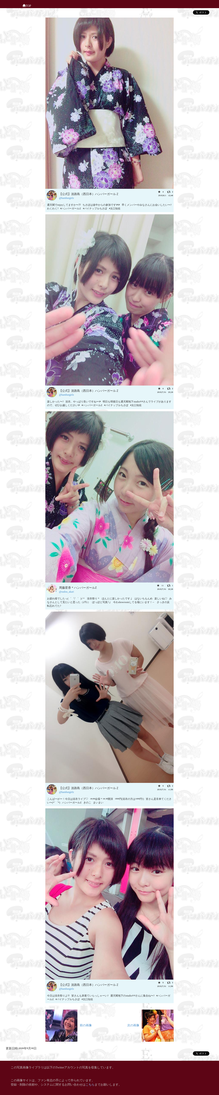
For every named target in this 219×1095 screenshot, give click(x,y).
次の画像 (150, 1024)
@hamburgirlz (66, 198)
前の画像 (68, 1024)
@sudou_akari (66, 591)
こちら (90, 1084)
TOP (26, 5)
